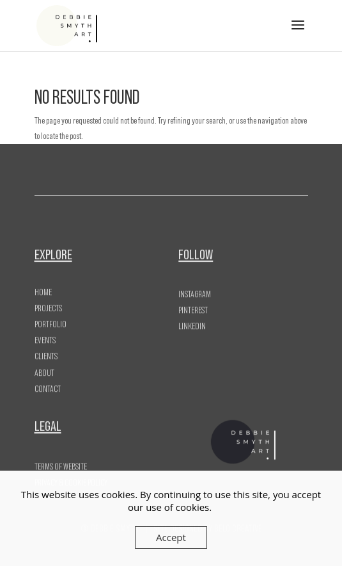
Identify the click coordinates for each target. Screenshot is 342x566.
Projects (48, 303)
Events (45, 336)
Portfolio (50, 319)
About (44, 368)
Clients (46, 352)
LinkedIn (192, 324)
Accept (171, 537)
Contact (48, 384)
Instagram (194, 292)
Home (43, 287)
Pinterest (193, 308)
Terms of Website (61, 465)
